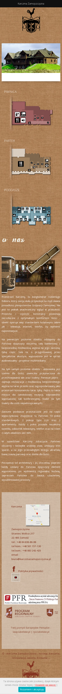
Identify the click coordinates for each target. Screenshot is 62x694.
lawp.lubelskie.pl (21, 631)
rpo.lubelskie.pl (41, 631)
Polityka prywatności (30, 571)
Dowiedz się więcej (45, 684)
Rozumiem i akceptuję (32, 689)
